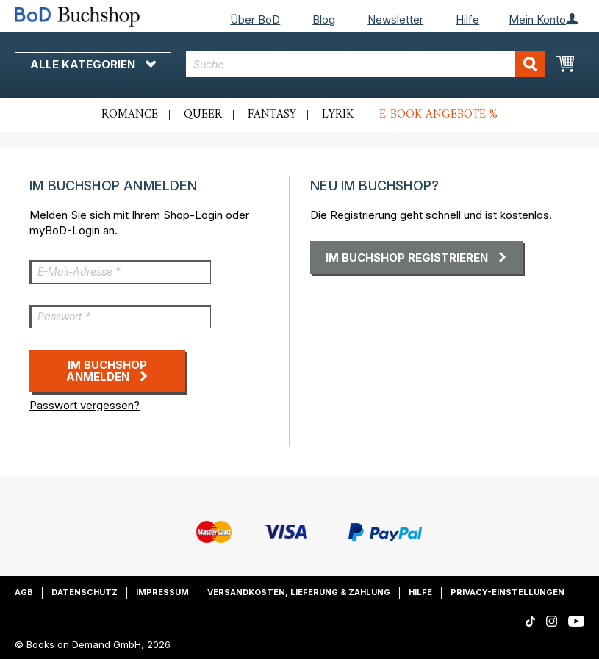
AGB (24, 592)
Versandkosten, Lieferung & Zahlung (298, 592)
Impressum (162, 592)
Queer (203, 114)
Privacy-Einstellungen (507, 592)
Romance (129, 114)
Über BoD (255, 19)
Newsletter (395, 19)
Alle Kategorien (93, 64)
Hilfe (467, 19)
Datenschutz (84, 592)
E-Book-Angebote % (438, 114)
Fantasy (272, 114)
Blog (323, 19)
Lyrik (338, 114)
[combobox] (365, 64)
